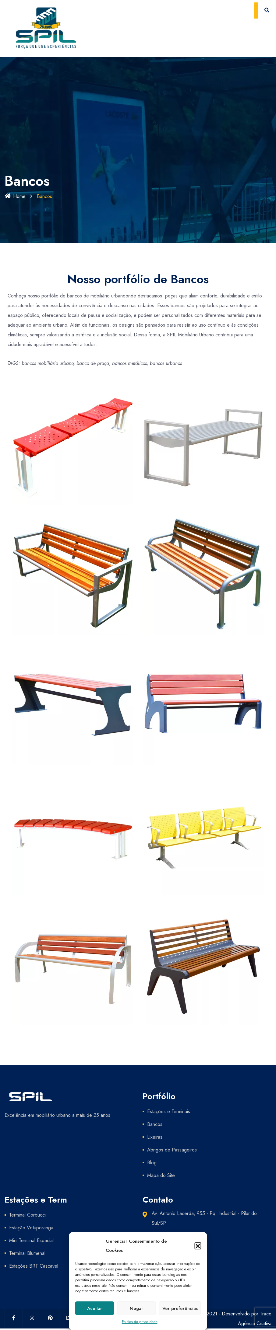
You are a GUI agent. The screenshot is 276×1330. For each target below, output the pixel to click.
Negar (136, 1308)
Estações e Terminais (168, 1111)
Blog (152, 1162)
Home (15, 196)
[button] (198, 1246)
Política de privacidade (139, 1322)
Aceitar (94, 1308)
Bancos (154, 1124)
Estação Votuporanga (31, 1227)
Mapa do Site (161, 1175)
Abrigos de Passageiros (172, 1149)
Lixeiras (154, 1137)
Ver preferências (180, 1308)
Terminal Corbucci (27, 1214)
